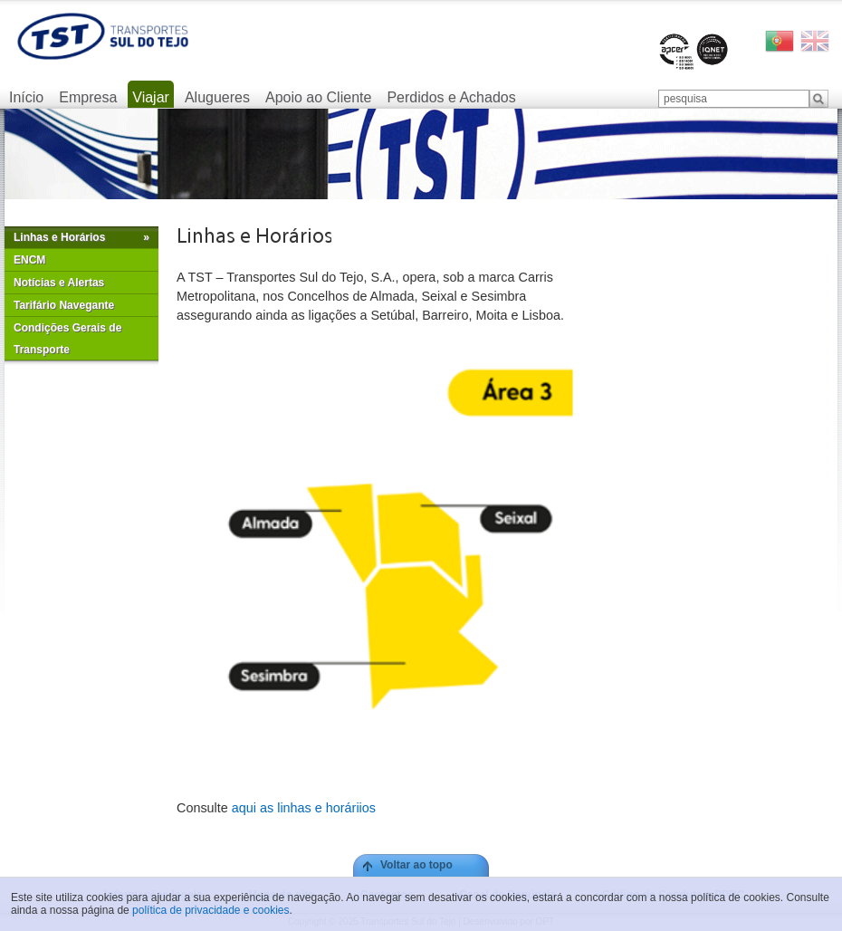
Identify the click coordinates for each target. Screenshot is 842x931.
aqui (244, 808)
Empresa (88, 97)
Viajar (150, 97)
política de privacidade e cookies (210, 910)
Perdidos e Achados (451, 97)
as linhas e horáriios (316, 808)
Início (26, 97)
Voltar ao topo (416, 865)
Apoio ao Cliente (318, 97)
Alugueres (217, 97)
